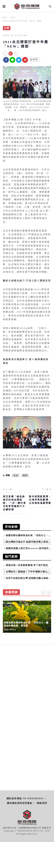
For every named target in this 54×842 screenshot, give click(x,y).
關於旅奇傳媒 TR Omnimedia (25, 798)
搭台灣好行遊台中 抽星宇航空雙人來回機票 (29, 542)
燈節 (25, 475)
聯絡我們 (42, 803)
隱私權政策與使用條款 (19, 803)
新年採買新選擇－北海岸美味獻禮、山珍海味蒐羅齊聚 (40, 499)
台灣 (12, 17)
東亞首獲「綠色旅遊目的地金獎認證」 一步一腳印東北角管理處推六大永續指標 (14, 503)
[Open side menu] (3, 6)
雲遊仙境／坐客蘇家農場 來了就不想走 (27, 565)
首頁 (4, 17)
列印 (34, 59)
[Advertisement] (27, 688)
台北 (16, 475)
